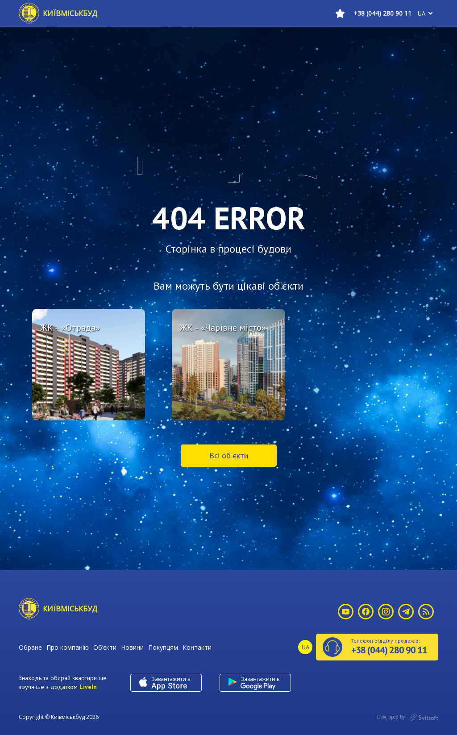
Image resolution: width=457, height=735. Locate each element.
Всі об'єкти (228, 455)
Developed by (407, 717)
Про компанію (67, 647)
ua (421, 13)
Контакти (197, 647)
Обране (30, 647)
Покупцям (163, 647)
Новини (132, 647)
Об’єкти (104, 647)
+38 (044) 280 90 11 (382, 13)
